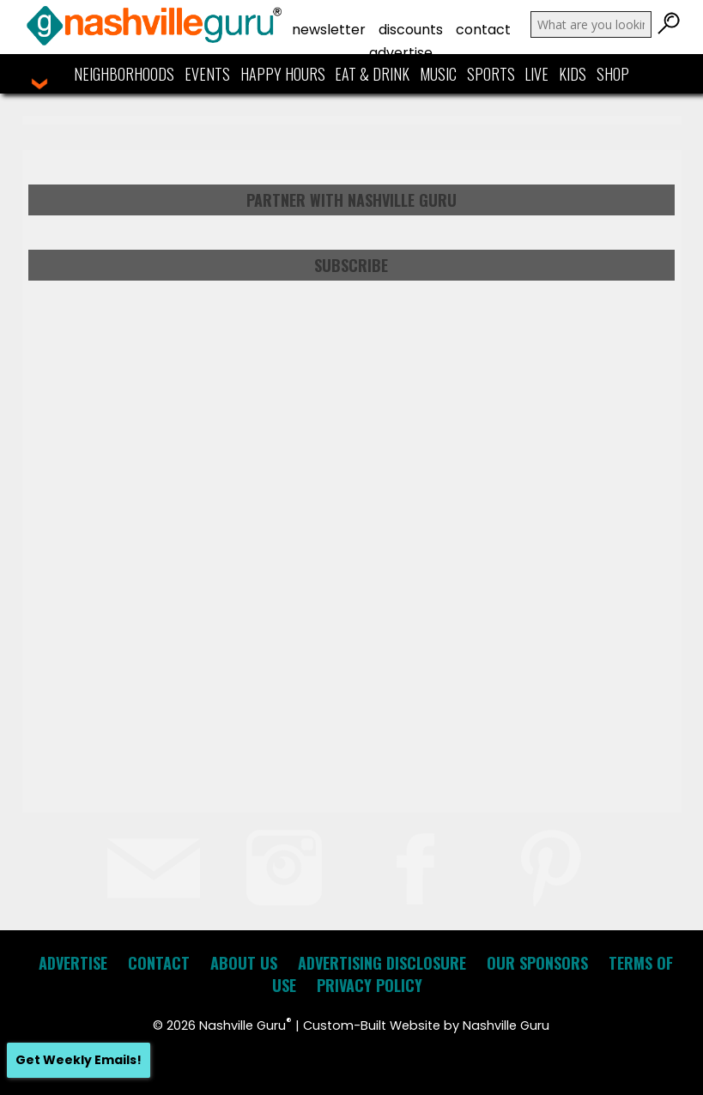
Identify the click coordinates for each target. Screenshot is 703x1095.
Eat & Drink (372, 74)
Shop (613, 74)
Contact (483, 29)
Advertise (401, 53)
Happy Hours (282, 74)
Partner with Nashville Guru (351, 200)
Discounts (411, 29)
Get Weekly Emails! (78, 1059)
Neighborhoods (124, 74)
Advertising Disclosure (382, 963)
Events (207, 74)
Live (536, 74)
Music (438, 74)
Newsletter (329, 29)
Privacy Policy (369, 985)
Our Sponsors (537, 963)
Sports (491, 74)
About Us (243, 963)
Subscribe (351, 265)
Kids (572, 74)
